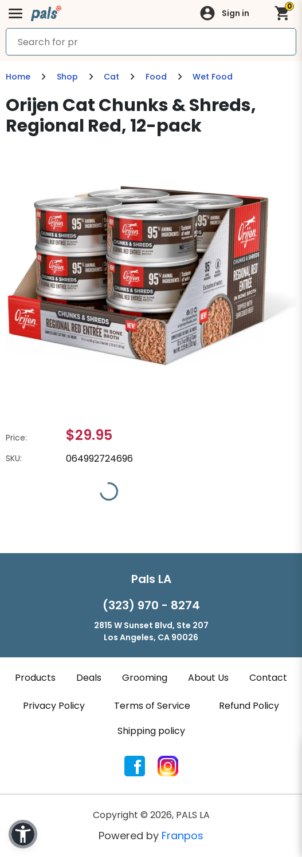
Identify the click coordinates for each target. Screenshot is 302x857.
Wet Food (213, 76)
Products (35, 677)
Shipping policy (151, 730)
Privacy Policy (54, 705)
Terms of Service (152, 705)
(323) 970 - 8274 (151, 605)
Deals (88, 677)
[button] (22, 834)
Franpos (182, 835)
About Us (208, 677)
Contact (268, 677)
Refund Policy (249, 705)
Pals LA (151, 579)
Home (18, 76)
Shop (67, 76)
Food (156, 76)
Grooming (144, 677)
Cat (111, 76)
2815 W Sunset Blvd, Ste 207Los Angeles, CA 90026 (151, 631)
